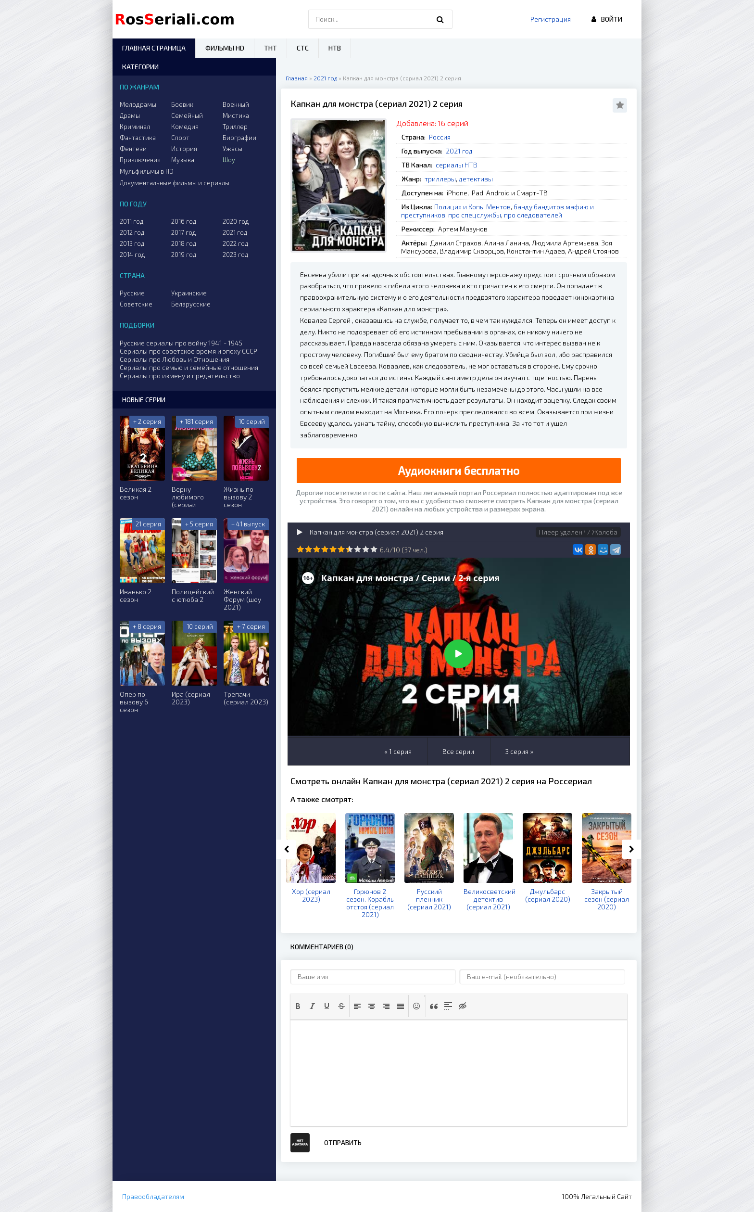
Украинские (189, 293)
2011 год (132, 221)
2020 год (236, 221)
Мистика (236, 115)
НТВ (334, 48)
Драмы (130, 115)
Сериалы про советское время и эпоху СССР (188, 351)
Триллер (235, 126)
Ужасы (232, 149)
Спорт (180, 137)
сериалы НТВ (457, 165)
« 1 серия (398, 751)
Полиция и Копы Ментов (472, 207)
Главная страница (154, 48)
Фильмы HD (224, 48)
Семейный (187, 115)
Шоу (229, 160)
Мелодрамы (138, 104)
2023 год (236, 254)
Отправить (343, 1142)
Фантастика (138, 137)
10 (374, 549)
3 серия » (519, 751)
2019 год (184, 254)
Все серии (458, 751)
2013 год (132, 243)
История (184, 149)
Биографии (239, 137)
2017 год (183, 232)
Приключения (140, 160)
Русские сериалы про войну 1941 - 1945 (181, 343)
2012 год (132, 232)
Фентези (133, 149)
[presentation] (298, 1006)
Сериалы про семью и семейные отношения (189, 367)
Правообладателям (153, 1196)
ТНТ (270, 48)
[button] (298, 1006)
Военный (236, 104)
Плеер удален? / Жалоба (578, 532)
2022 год (236, 243)
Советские (136, 304)
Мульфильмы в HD (147, 171)
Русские (132, 293)
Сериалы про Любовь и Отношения (174, 359)
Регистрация (550, 19)
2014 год (132, 254)
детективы (476, 179)
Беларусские (191, 304)
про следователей (533, 215)
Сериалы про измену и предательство (180, 375)
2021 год (459, 151)
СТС (303, 48)
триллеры (440, 179)
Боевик (182, 104)
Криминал (135, 126)
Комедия (185, 126)
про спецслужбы (474, 215)
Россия (440, 137)
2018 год (184, 243)
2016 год (184, 221)
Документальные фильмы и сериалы (174, 183)
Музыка (182, 160)
